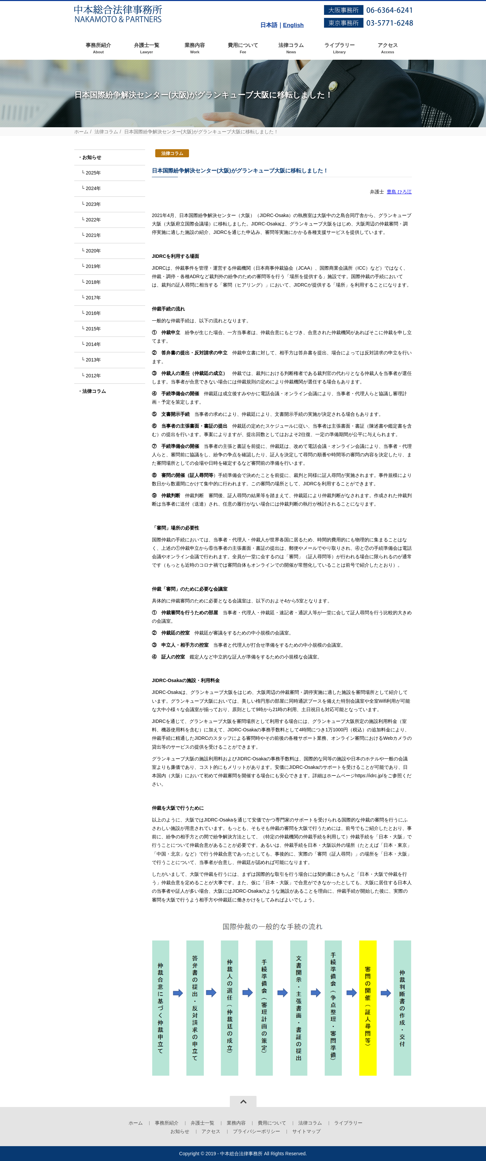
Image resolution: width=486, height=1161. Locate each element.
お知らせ (91, 157)
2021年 (93, 235)
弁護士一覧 (147, 48)
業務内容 (195, 48)
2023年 (93, 204)
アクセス (387, 48)
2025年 (93, 173)
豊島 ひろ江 (399, 191)
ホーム (81, 131)
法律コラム (291, 48)
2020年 (93, 250)
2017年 (93, 297)
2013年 (93, 359)
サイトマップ (306, 1131)
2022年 (93, 219)
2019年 (93, 266)
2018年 (93, 282)
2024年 (93, 188)
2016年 (93, 313)
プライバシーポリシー (256, 1131)
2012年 (93, 375)
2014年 (93, 344)
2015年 (93, 328)
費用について (243, 48)
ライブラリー (339, 48)
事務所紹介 (98, 48)
